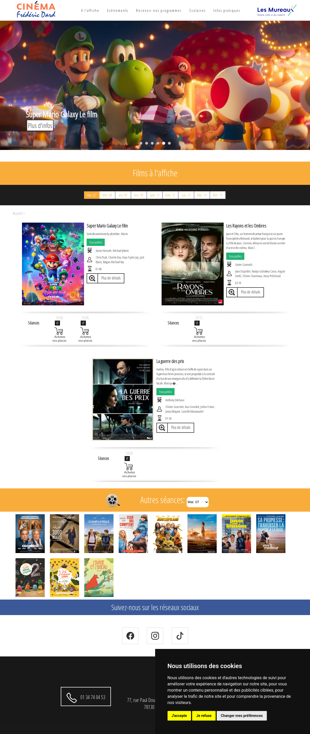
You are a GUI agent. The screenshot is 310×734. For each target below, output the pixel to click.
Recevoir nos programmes (159, 10)
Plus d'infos (40, 125)
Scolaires (197, 10)
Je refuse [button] (203, 716)
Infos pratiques (226, 10)
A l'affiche (90, 10)
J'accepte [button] (179, 716)
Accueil (17, 213)
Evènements (117, 10)
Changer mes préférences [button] (242, 716)
